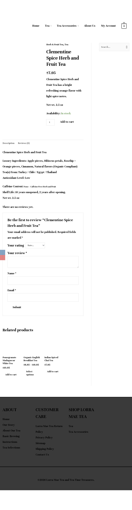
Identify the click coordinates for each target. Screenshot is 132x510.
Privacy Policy (44, 457)
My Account (108, 26)
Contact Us (42, 474)
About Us (89, 26)
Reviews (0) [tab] (27, 146)
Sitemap (40, 463)
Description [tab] (10, 146)
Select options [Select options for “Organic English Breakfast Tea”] (33, 388)
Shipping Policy (45, 468)
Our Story (9, 444)
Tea (47, 26)
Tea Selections (11, 467)
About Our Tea (11, 450)
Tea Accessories (67, 26)
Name (11, 278)
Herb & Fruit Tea (56, 45)
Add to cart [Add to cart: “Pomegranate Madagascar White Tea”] (10, 390)
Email (11, 296)
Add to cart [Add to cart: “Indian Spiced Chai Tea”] (52, 386)
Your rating (15, 249)
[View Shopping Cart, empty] (124, 26)
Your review (17, 258)
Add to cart (69, 122)
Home (35, 26)
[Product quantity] (51, 124)
